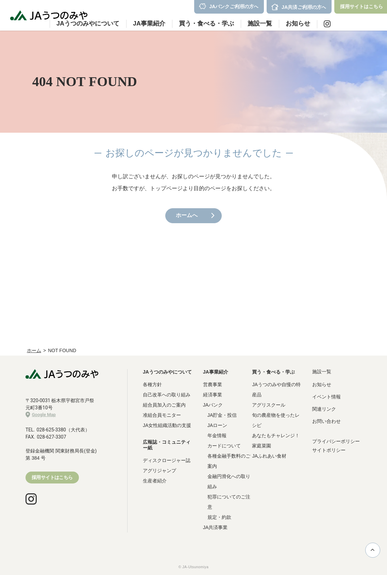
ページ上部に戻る (372, 549)
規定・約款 (219, 517)
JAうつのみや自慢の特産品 (276, 389)
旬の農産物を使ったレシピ (276, 420)
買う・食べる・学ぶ (273, 372)
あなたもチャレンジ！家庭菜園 (276, 440)
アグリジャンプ (159, 470)
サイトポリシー (329, 450)
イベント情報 (326, 396)
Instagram (327, 23)
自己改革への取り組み (166, 394)
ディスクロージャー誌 (166, 460)
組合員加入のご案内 (164, 405)
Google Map (41, 415)
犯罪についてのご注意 (228, 502)
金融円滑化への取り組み (228, 481)
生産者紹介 (155, 480)
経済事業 (212, 394)
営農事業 (212, 384)
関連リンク (324, 409)
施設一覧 (260, 23)
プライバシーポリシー (336, 441)
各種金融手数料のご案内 (228, 461)
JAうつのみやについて (167, 372)
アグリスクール (268, 405)
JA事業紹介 (215, 372)
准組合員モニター (162, 415)
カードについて (224, 445)
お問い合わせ (326, 421)
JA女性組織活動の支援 (167, 425)
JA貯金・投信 (222, 415)
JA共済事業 (215, 527)
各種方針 (152, 384)
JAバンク (213, 405)
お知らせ (298, 23)
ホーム (34, 350)
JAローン (217, 425)
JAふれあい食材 (269, 456)
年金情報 (216, 435)
